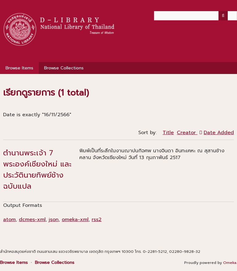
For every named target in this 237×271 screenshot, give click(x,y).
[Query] (195, 15)
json (54, 219)
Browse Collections (64, 68)
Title (168, 132)
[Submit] (223, 15)
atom (9, 219)
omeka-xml (75, 219)
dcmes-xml (32, 219)
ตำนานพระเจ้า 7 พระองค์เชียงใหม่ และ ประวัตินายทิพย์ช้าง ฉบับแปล (37, 169)
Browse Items (19, 68)
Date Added (219, 132)
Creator (187, 132)
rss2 (97, 219)
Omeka (229, 262)
